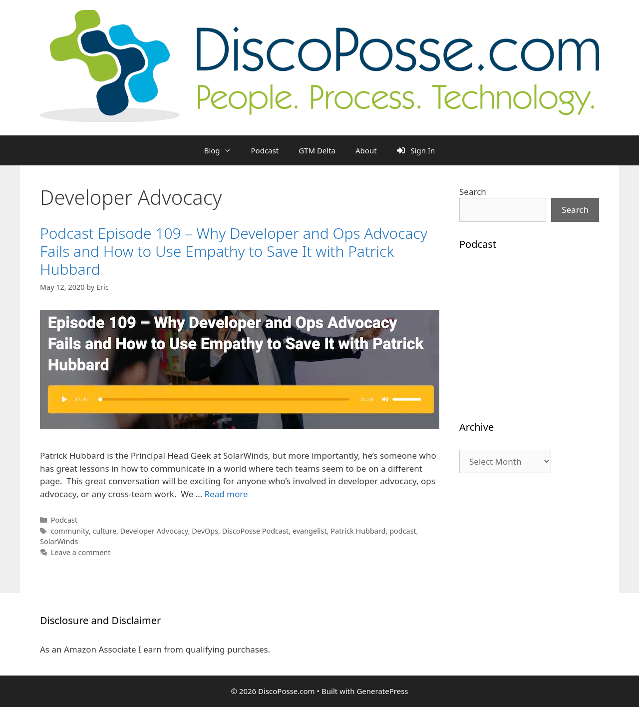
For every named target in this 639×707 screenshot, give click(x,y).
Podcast (265, 150)
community (70, 531)
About (366, 150)
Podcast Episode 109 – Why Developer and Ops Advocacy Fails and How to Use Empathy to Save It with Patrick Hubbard (233, 251)
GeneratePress (382, 691)
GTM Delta (317, 150)
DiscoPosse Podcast (255, 531)
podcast (402, 531)
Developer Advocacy (154, 531)
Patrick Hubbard (357, 531)
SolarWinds (59, 541)
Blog (222, 150)
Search (472, 191)
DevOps (205, 531)
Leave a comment (81, 552)
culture (105, 531)
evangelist (310, 531)
